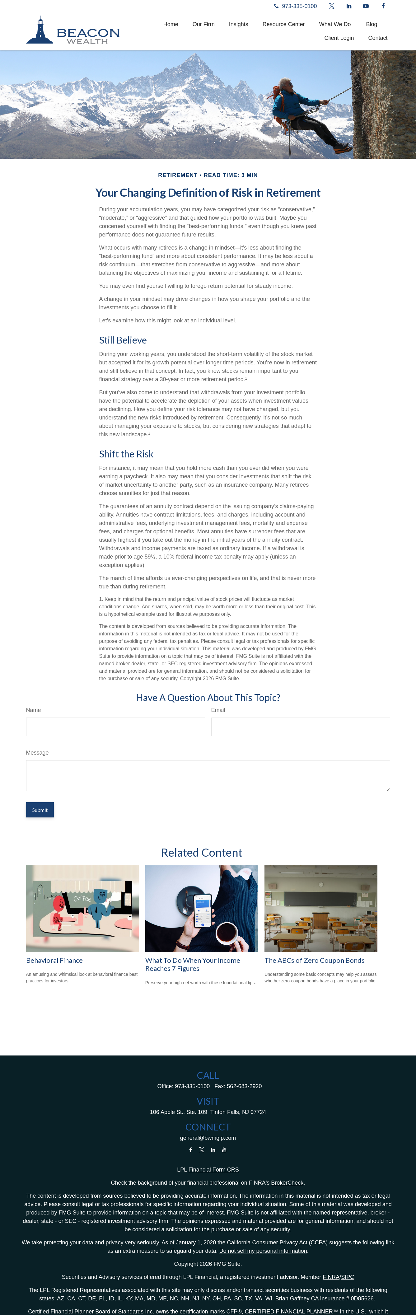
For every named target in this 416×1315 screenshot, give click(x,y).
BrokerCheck (287, 1183)
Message (37, 753)
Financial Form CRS (214, 1170)
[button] (171, 24)
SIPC (347, 1277)
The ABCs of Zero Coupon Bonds (314, 960)
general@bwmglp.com (208, 1138)
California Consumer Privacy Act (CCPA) (277, 1242)
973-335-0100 (295, 6)
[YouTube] (366, 6)
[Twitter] (332, 6)
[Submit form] (40, 809)
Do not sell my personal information (263, 1251)
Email (218, 710)
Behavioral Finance (54, 960)
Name (33, 710)
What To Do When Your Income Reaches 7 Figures (192, 964)
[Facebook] (383, 6)
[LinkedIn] (349, 6)
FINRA (331, 1277)
